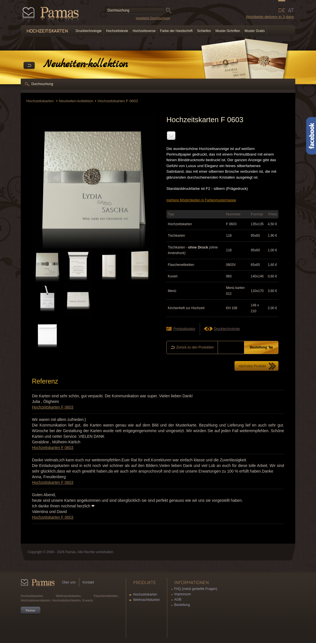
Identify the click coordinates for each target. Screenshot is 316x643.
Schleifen (204, 31)
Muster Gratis (255, 31)
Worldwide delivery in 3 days (270, 17)
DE (281, 10)
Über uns (69, 582)
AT (291, 10)
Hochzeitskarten (40, 101)
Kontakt (88, 582)
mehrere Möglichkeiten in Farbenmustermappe (201, 200)
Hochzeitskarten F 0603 (117, 101)
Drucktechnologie (89, 31)
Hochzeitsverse (144, 31)
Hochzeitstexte (117, 31)
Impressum (182, 594)
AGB (177, 599)
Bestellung (182, 605)
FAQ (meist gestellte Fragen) (195, 589)
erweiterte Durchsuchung (153, 18)
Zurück (29, 66)
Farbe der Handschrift (176, 31)
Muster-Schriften (227, 31)
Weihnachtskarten (146, 600)
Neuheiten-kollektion (76, 101)
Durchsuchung (42, 84)
